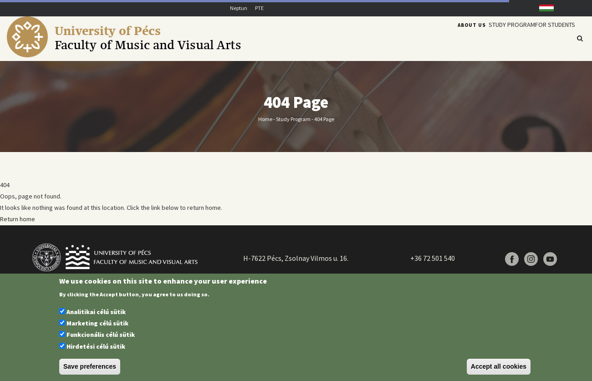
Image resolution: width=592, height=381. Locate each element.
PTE (259, 8)
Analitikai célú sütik (96, 312)
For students (550, 38)
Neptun (238, 8)
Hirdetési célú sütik (95, 346)
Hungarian (543, 8)
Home (265, 118)
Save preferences (89, 366)
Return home (17, 219)
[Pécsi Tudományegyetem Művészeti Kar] (150, 55)
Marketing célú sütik (97, 323)
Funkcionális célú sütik (100, 334)
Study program (500, 38)
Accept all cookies (498, 366)
